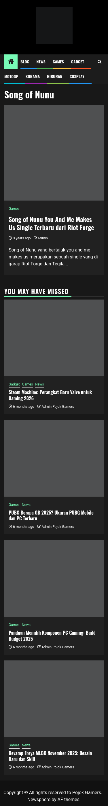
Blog (24, 61)
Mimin (43, 238)
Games (58, 61)
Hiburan (54, 76)
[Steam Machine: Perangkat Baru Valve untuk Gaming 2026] (54, 338)
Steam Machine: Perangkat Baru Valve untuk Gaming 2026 (50, 395)
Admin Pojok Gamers (57, 407)
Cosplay (76, 76)
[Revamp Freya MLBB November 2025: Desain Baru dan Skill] (54, 698)
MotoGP (11, 76)
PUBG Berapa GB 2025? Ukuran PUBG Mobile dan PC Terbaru (51, 515)
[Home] (11, 62)
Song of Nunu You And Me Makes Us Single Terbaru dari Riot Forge (51, 223)
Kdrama (32, 76)
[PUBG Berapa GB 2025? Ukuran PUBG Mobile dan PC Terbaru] (54, 458)
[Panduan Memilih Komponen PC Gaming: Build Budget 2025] (54, 578)
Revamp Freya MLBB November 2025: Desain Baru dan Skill (50, 756)
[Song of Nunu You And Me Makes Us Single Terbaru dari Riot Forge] (54, 153)
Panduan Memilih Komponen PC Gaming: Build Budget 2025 (52, 635)
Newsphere (38, 799)
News (41, 61)
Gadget (77, 61)
